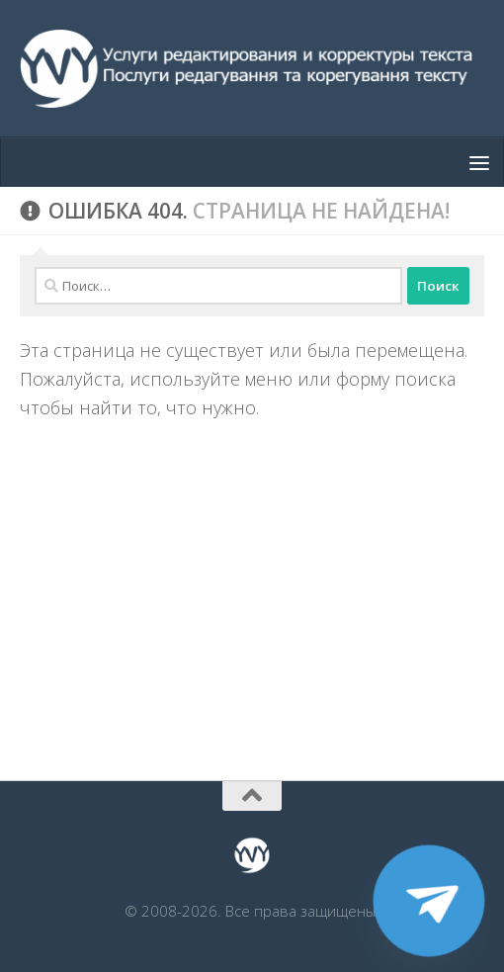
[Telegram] (428, 900)
